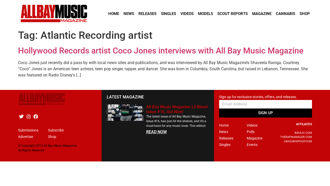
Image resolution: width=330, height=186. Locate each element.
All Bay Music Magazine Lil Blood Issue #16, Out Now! (177, 109)
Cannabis (285, 13)
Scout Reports (232, 13)
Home (113, 13)
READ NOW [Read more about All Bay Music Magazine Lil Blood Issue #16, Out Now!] (156, 131)
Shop (305, 13)
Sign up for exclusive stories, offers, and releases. (258, 97)
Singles (168, 13)
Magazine (261, 13)
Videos (187, 13)
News (128, 13)
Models (205, 13)
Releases (147, 13)
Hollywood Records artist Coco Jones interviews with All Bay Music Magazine (160, 51)
